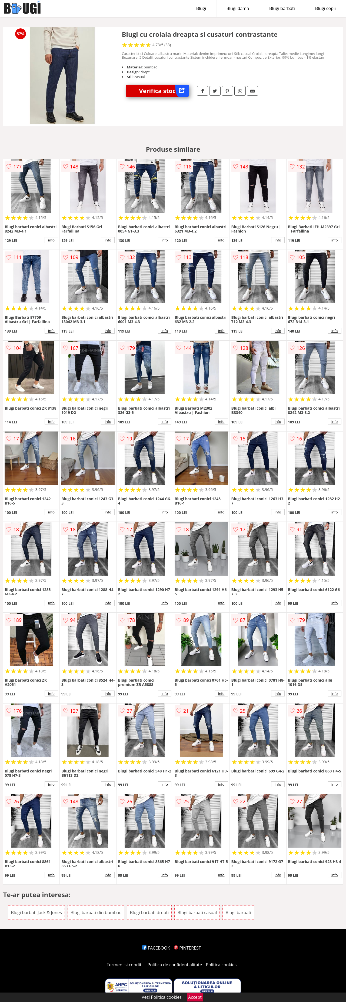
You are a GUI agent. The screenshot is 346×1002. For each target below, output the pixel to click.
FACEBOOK (156, 948)
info (51, 240)
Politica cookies (221, 965)
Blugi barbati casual (197, 912)
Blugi (201, 8)
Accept (195, 997)
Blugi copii (325, 8)
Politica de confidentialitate (175, 965)
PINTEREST (187, 948)
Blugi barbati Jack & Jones (36, 912)
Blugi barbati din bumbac (96, 912)
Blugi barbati (282, 8)
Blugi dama (238, 8)
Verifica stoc (164, 91)
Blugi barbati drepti (149, 912)
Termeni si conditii (125, 965)
